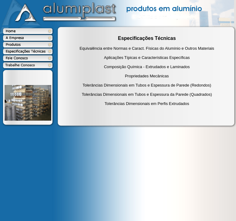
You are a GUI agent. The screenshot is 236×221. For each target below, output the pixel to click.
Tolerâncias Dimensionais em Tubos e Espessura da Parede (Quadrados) (147, 94)
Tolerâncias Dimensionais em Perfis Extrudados (147, 103)
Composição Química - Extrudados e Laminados (147, 66)
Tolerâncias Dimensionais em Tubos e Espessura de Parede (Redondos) (147, 85)
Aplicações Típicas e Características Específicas (147, 57)
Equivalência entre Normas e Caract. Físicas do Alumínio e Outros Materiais (146, 48)
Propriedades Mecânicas (147, 76)
